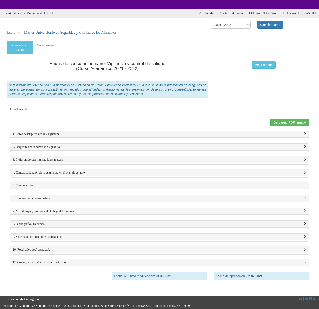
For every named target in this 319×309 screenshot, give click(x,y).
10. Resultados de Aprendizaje (159, 249)
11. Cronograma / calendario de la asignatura (159, 262)
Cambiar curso (270, 25)
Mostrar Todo (263, 65)
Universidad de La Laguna (15, 4)
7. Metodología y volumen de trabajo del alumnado (159, 211)
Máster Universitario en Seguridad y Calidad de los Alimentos (70, 32)
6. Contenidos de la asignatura (159, 198)
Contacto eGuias (231, 13)
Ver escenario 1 (46, 45)
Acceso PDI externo (263, 13)
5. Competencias (159, 185)
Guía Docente (18, 109)
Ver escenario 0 (19, 47)
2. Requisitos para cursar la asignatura (159, 147)
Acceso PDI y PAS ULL (300, 13)
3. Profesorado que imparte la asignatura (159, 160)
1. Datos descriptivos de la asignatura (159, 134)
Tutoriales (206, 13)
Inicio (11, 32)
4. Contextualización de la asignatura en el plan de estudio (159, 172)
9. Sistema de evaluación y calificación (159, 237)
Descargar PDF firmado (289, 122)
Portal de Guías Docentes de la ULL (30, 13)
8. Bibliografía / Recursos (159, 224)
